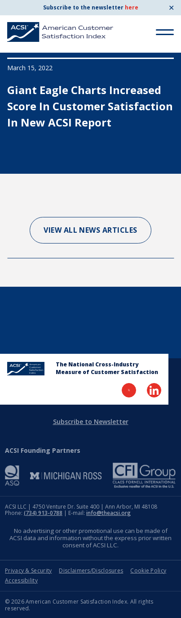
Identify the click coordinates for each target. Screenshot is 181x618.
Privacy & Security (28, 570)
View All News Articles (90, 230)
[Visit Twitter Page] (129, 390)
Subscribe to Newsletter (90, 421)
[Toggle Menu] (165, 32)
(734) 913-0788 (43, 513)
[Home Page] (25, 368)
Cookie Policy (148, 570)
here (131, 7)
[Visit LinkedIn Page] (154, 390)
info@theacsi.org (108, 513)
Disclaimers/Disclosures (91, 570)
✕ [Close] (171, 8)
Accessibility (21, 580)
